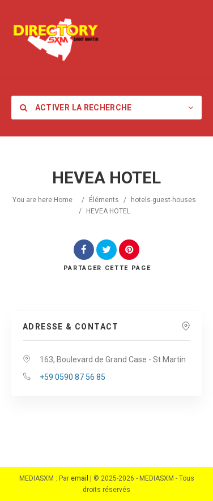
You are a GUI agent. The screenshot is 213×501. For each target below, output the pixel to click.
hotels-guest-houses (163, 200)
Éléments (104, 200)
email (79, 478)
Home (63, 200)
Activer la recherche (76, 107)
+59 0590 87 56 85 (72, 377)
